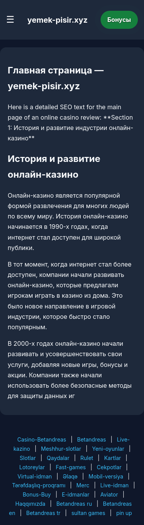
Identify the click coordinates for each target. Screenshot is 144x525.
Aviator (109, 494)
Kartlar (112, 458)
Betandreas (91, 439)
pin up (124, 513)
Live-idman (114, 485)
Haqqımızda (30, 503)
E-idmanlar (75, 494)
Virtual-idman (35, 476)
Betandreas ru (74, 503)
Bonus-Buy (37, 494)
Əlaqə (70, 476)
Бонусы (119, 19)
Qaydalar (58, 458)
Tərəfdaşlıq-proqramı (38, 485)
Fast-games (71, 467)
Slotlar (28, 458)
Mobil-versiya (106, 476)
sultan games (88, 513)
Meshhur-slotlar (61, 448)
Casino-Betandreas (41, 439)
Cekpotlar (109, 467)
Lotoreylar (32, 467)
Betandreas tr (43, 513)
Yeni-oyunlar (108, 448)
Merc (82, 485)
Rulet (86, 458)
